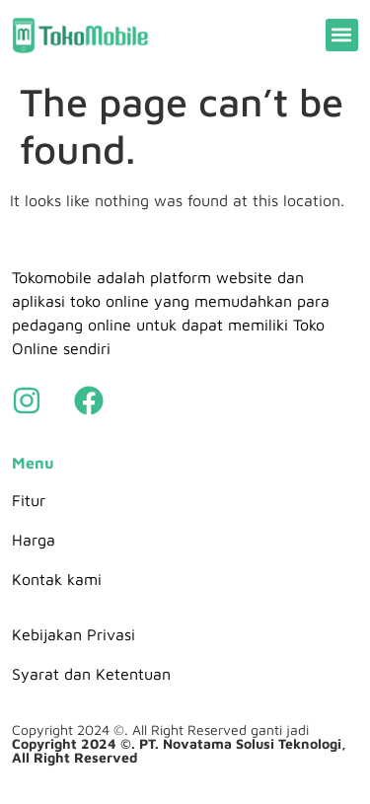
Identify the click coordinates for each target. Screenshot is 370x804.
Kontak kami (57, 579)
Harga (33, 539)
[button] (342, 35)
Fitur (28, 500)
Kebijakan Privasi (73, 634)
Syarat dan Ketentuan (91, 674)
